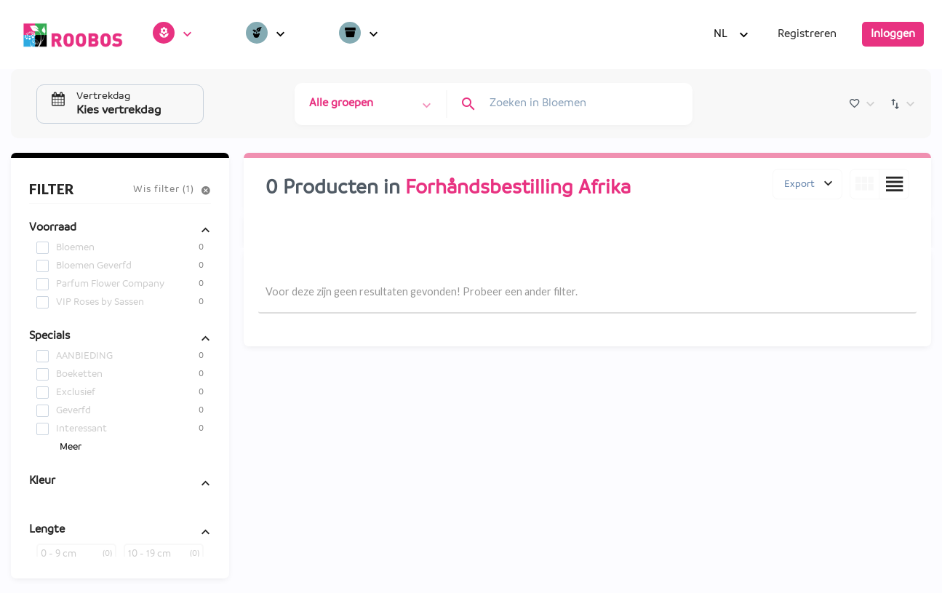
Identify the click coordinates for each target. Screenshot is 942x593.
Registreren (807, 34)
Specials (49, 336)
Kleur (42, 481)
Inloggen (893, 34)
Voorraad (52, 228)
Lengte (47, 530)
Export (799, 184)
